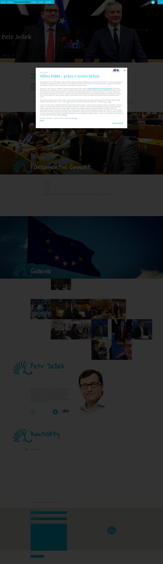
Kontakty (48, 2)
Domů (3, 2)
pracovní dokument (106, 88)
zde (68, 102)
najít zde (64, 115)
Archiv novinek (117, 123)
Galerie (33, 2)
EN (161, 2)
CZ (159, 2)
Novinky (10, 2)
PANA (42, 120)
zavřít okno (125, 70)
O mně (41, 2)
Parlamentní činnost (22, 2)
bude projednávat (93, 88)
